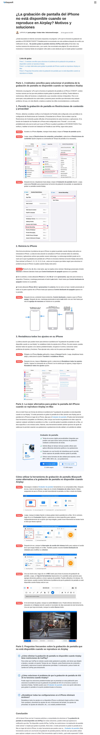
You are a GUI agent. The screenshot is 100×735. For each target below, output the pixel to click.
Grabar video (41, 32)
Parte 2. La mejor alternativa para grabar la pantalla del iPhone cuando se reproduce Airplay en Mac (50, 67)
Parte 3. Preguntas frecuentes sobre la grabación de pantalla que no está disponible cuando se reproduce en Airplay (50, 72)
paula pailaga (32, 32)
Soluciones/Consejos (52, 32)
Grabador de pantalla (59, 417)
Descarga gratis (48, 464)
